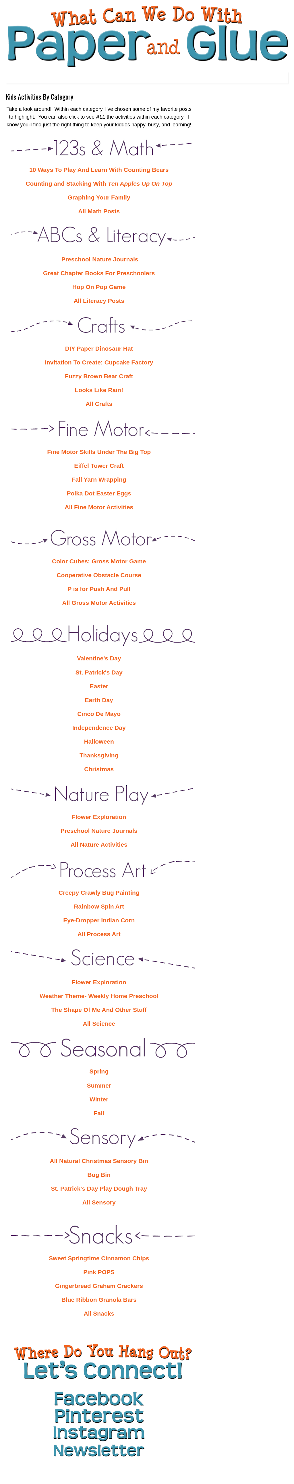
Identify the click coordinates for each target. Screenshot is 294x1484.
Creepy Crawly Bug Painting (99, 892)
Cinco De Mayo (99, 713)
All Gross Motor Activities (99, 602)
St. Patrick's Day (99, 672)
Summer (99, 1085)
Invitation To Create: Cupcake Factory (99, 362)
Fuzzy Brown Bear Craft (99, 376)
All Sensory (99, 1202)
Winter (99, 1099)
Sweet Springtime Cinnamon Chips (99, 1258)
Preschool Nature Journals (99, 259)
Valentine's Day (99, 658)
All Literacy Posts (99, 300)
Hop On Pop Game (99, 287)
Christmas (99, 769)
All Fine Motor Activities (99, 507)
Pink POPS (99, 1272)
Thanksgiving (99, 755)
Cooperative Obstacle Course (99, 575)
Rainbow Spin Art (99, 906)
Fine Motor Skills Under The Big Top (99, 452)
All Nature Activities (99, 844)
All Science (99, 1023)
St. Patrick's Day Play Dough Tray (99, 1188)
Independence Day (99, 727)
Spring (99, 1071)
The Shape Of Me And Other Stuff (98, 1009)
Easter (99, 686)
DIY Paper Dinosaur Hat (99, 348)
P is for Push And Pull (98, 589)
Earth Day (99, 700)
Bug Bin (99, 1174)
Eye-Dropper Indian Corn (99, 920)
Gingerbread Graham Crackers (99, 1285)
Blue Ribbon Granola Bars (99, 1299)
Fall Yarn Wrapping (99, 479)
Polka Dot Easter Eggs (99, 493)
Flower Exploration (99, 817)
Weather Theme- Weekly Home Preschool (99, 996)
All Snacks (99, 1313)
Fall (99, 1113)
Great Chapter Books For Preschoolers (99, 273)
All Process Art (99, 934)
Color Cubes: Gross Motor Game (99, 561)
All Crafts (99, 403)
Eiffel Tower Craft (99, 465)
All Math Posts (99, 211)
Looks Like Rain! (99, 390)
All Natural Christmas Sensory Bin (99, 1161)
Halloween (99, 741)
